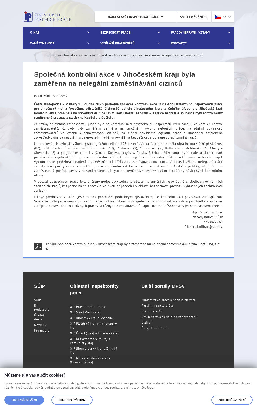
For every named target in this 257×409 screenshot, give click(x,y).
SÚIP (37, 300)
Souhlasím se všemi (24, 400)
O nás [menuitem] (34, 32)
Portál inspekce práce (158, 305)
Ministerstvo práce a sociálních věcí (168, 300)
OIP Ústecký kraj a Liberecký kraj (94, 333)
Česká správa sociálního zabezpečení (169, 317)
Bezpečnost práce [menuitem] (115, 32)
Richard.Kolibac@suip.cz (204, 227)
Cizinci (146, 322)
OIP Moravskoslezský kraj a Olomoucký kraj (90, 360)
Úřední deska (39, 317)
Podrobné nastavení (232, 400)
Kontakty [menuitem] (179, 43)
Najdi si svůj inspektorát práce (133, 17)
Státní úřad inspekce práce (47, 16)
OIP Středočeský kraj (85, 312)
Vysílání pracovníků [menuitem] (117, 43)
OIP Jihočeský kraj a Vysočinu (92, 318)
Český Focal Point (155, 328)
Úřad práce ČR (152, 311)
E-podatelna (41, 307)
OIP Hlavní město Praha (87, 307)
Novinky (69, 55)
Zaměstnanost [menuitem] (42, 43)
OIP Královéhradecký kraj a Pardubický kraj (90, 341)
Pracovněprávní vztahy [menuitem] (190, 32)
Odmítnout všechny (72, 400)
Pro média (41, 330)
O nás (57, 55)
